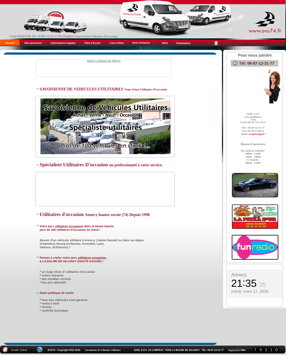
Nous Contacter (141, 42)
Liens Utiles (117, 42)
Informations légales (63, 42)
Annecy (239, 274)
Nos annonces (34, 42)
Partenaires (183, 43)
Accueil (9, 42)
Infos (164, 42)
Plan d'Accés (92, 42)
